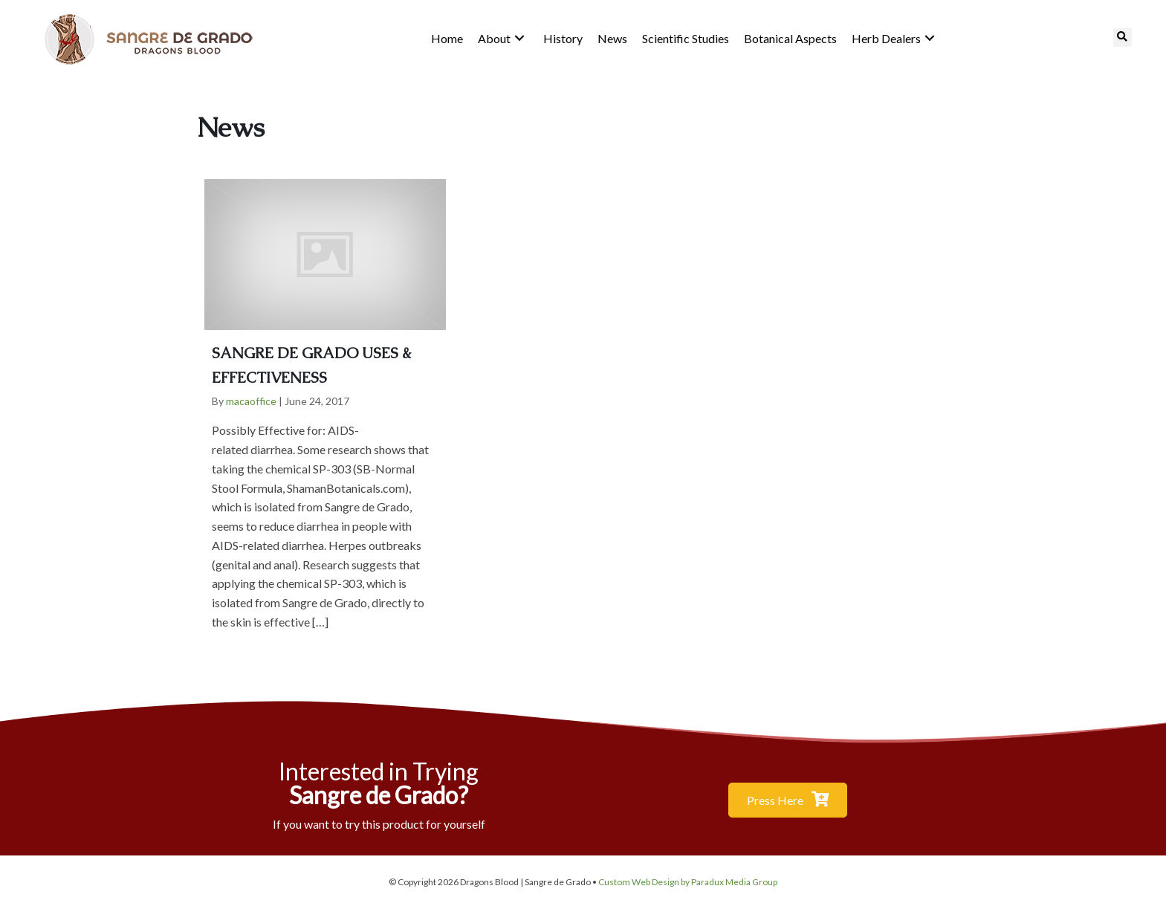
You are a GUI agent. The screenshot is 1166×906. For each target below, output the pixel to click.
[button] (519, 38)
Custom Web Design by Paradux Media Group (687, 881)
